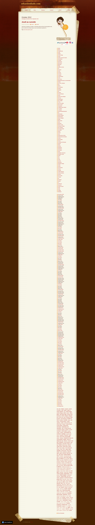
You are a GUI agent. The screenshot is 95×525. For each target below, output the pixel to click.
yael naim (64, 510)
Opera (59, 131)
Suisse (59, 166)
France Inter (65, 446)
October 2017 (60, 307)
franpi (61, 449)
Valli (66, 507)
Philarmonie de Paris (61, 135)
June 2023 (60, 227)
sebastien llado (59, 493)
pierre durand (26, 29)
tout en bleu (60, 175)
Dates (35, 10)
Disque (59, 81)
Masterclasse (60, 116)
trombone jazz (64, 504)
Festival (59, 92)
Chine (59, 71)
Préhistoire (66, 487)
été (58, 91)
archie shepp (69, 411)
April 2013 (60, 372)
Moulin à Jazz (60, 124)
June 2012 (60, 385)
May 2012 (60, 386)
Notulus (64, 480)
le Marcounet (68, 468)
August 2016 (60, 324)
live (58, 112)
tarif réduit (64, 501)
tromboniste (59, 506)
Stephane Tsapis (61, 163)
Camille (68, 421)
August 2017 (60, 310)
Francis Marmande (68, 447)
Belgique (66, 415)
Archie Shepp (60, 55)
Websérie (59, 191)
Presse (59, 140)
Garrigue (59, 450)
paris (62, 483)
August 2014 (60, 353)
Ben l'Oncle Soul (60, 417)
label (61, 468)
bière (65, 417)
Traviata (59, 177)
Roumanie (60, 150)
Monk (59, 122)
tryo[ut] (59, 181)
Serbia (59, 155)
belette (62, 415)
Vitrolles (72, 507)
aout (64, 411)
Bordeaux (58, 418)
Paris (59, 134)
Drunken (69, 440)
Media (59, 119)
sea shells (66, 491)
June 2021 (60, 257)
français (58, 449)
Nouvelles (60, 130)
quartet (31, 29)
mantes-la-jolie (66, 472)
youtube (67, 510)
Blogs (59, 65)
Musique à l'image (61, 126)
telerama (68, 501)
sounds (63, 497)
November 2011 (61, 394)
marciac (70, 472)
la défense (59, 466)
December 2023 (61, 220)
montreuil (62, 477)
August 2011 (60, 398)
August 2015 (60, 338)
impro (58, 455)
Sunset (69, 500)
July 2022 (59, 240)
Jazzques (63, 462)
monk (58, 477)
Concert (32, 24)
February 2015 (60, 346)
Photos (60, 10)
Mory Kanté (64, 479)
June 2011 (60, 400)
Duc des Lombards (61, 83)
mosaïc (68, 479)
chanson (63, 424)
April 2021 (60, 259)
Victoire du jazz (60, 186)
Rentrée (59, 146)
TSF (66, 506)
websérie (67, 508)
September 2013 (61, 366)
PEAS (64, 483)
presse (62, 487)
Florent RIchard (61, 93)
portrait (59, 487)
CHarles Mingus (69, 424)
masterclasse (66, 473)
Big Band (59, 64)
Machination (60, 114)
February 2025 (60, 204)
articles (67, 413)
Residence (60, 147)
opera (63, 481)
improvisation (60, 99)
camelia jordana (63, 421)
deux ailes (59, 408)
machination (61, 472)
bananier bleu (69, 414)
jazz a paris (68, 457)
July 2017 (59, 311)
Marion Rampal (60, 115)
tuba (69, 506)
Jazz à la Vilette (61, 103)
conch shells (64, 431)
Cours (59, 77)
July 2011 (59, 399)
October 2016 (60, 322)
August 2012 (60, 382)
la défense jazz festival (62, 107)
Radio (59, 144)
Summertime (60, 167)
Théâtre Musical (61, 171)
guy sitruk (64, 453)
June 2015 (60, 341)
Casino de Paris (67, 422)
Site (58, 156)
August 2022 (60, 239)
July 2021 (59, 256)
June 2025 (60, 200)
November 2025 (61, 194)
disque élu (69, 439)
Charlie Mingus (59, 425)
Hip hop (59, 97)
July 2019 (59, 283)
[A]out (59, 49)
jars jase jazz (61, 457)
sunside (58, 501)
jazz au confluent (60, 458)
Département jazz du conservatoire (64, 80)
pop (57, 487)
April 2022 (60, 244)
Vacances (60, 185)
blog (71, 417)
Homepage (24, 18)
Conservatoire (60, 76)
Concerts (59, 73)
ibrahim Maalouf (67, 454)
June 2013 (60, 370)
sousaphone (67, 497)
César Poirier (59, 424)
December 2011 (61, 393)
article (64, 413)
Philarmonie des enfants (62, 136)
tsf (67, 506)
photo (70, 484)
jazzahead (62, 461)
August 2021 (60, 254)
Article (59, 56)
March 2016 (60, 330)
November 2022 (61, 235)
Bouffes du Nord (61, 67)
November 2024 (61, 208)
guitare (29, 29)
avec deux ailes (63, 414)
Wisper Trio (61, 510)
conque (58, 432)
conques (61, 432)
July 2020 (59, 270)
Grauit (61, 451)
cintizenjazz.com (65, 426)
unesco (61, 507)
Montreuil (59, 123)
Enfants (59, 88)
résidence (58, 491)
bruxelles (65, 420)
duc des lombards (67, 442)
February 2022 (60, 247)
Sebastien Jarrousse (61, 152)
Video (59, 187)
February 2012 (60, 390)
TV (58, 182)
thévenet (60, 503)
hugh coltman (61, 454)
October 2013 (60, 365)
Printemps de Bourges (62, 142)
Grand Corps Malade (61, 96)
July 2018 (59, 297)
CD (58, 68)
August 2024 (60, 211)
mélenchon (58, 476)
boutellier (61, 420)
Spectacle (60, 162)
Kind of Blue (61, 465)
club (62, 428)
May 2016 (60, 327)
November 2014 (61, 349)
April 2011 (60, 403)
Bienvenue (60, 63)
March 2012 (60, 389)
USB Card (60, 183)
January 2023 (60, 233)
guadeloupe (65, 451)
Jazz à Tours (60, 104)
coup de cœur (68, 433)
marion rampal (60, 473)
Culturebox (66, 435)
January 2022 (60, 248)
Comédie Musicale (67, 428)
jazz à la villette (66, 458)
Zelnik (70, 510)
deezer (58, 438)
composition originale (61, 429)
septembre (65, 494)
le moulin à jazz (62, 469)
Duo (59, 84)
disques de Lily (60, 440)
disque (62, 408)
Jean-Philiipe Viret (68, 462)
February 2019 (60, 289)
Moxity (71, 479)
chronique (59, 426)
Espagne (59, 89)
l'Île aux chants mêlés (68, 465)
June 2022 (60, 242)
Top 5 (65, 503)
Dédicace (61, 438)
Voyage (59, 190)
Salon (59, 151)
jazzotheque (59, 462)
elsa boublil (64, 443)
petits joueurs (64, 484)
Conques (68, 10)
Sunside (37, 24)
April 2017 (60, 315)
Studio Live (60, 500)
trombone (59, 179)
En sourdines (60, 87)
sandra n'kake (62, 491)
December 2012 (61, 377)
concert (66, 429)
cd (71, 422)
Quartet (59, 143)
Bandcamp (60, 61)
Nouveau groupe (61, 128)
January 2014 (60, 361)
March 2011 (60, 404)
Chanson (59, 69)
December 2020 (61, 264)
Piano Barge (60, 139)
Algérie (59, 53)
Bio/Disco (43, 10)
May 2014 (60, 356)
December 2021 (61, 249)
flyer (61, 446)
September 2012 (36, 18)
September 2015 (61, 337)
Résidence (60, 148)
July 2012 (59, 384)
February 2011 (60, 406)
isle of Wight (60, 100)
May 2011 (60, 402)
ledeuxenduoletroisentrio (62, 111)
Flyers (59, 95)
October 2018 (60, 294)
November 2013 (61, 364)
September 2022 (61, 238)
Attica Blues (60, 59)
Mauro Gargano (61, 118)
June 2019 (60, 285)
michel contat (63, 476)
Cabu (69, 420)
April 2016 (60, 329)
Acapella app (60, 51)
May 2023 (60, 228)
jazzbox (66, 461)
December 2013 (61, 362)
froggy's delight (68, 449)
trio (58, 178)
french (64, 449)
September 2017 (61, 309)
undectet (58, 507)
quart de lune (62, 488)
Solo (59, 158)
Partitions (51, 10)
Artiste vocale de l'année (62, 57)
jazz (65, 457)
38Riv (59, 48)
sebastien (70, 491)
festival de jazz (65, 445)
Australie (59, 60)
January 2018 (60, 304)
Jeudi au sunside (29, 22)
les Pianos (67, 469)
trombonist (69, 504)
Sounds (59, 160)
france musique (62, 447)
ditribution (65, 440)
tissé (63, 503)
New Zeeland (60, 127)
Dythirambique (59, 443)
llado (58, 472)
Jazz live (66, 460)
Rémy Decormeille (66, 490)
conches (68, 431)
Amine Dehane (60, 411)
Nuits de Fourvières (69, 480)
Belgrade (70, 415)
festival (60, 445)
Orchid (59, 132)
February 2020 (60, 275)
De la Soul (60, 79)
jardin (58, 457)
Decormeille (67, 436)
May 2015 (60, 342)
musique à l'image (60, 480)
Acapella (66, 408)
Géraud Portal (63, 450)
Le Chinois (60, 108)
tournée (59, 174)
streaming (64, 498)
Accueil (26, 10)
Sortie (59, 159)
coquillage (63, 433)
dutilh (71, 442)
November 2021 (61, 251)
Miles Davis (60, 120)
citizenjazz (59, 428)
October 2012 (60, 380)
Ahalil (59, 52)
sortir (61, 497)
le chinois (64, 468)
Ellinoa (59, 85)
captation (58, 422)
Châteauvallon (65, 425)
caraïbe (62, 422)
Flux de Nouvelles (61, 513)
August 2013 (60, 368)
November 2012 (29, 18)
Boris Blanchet (64, 418)
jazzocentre (70, 461)
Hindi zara (68, 453)
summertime (65, 500)
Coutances (62, 435)
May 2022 (60, 243)
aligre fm (69, 410)
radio (58, 490)
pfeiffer (68, 484)
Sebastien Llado (61, 154)
